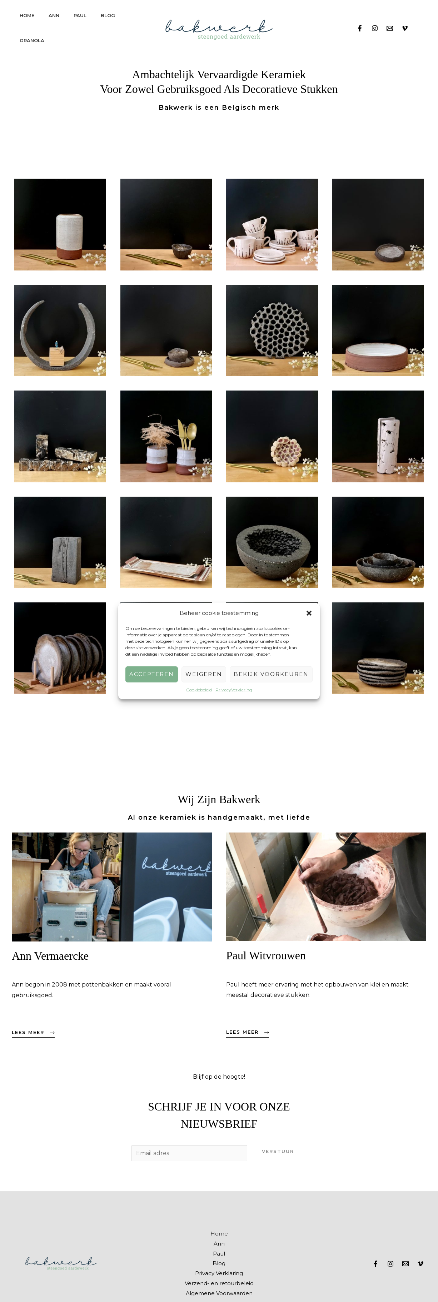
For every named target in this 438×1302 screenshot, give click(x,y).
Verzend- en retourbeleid (219, 1283)
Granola (32, 40)
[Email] (390, 28)
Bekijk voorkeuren (271, 674)
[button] (309, 613)
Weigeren (203, 674)
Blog (108, 15)
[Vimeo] (405, 28)
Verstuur (278, 1151)
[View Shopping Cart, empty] (420, 27)
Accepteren (151, 674)
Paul (80, 15)
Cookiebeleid (199, 689)
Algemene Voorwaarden (219, 1293)
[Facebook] (360, 28)
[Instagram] (375, 28)
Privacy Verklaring (219, 1273)
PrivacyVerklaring (233, 689)
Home (27, 15)
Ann (54, 15)
